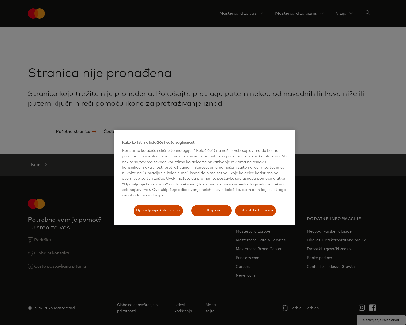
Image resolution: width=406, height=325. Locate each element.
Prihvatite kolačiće (255, 210)
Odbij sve (211, 210)
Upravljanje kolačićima (158, 210)
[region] (204, 177)
